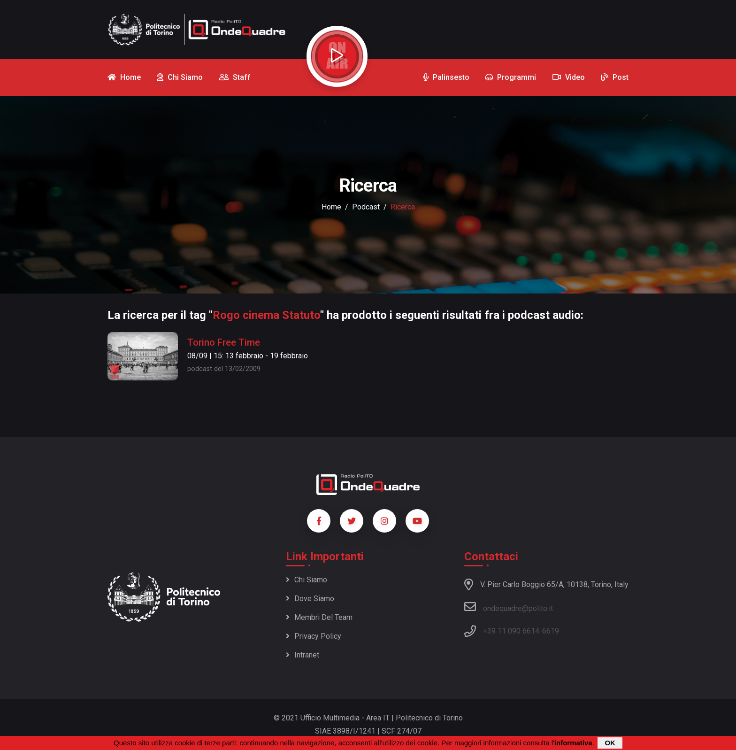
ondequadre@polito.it (508, 607)
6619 (550, 630)
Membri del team (319, 617)
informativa (573, 743)
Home (331, 206)
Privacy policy (313, 636)
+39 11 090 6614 (511, 630)
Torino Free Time (223, 342)
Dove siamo (310, 598)
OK (610, 743)
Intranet (302, 654)
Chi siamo (306, 579)
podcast (366, 206)
